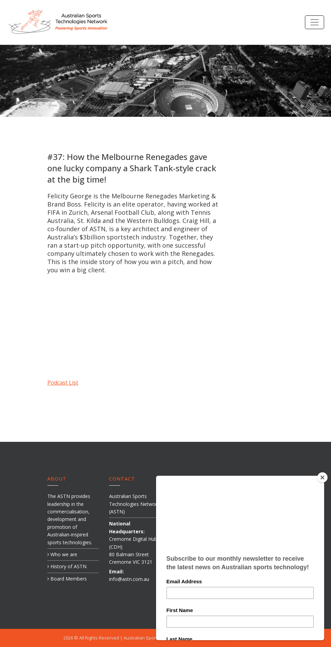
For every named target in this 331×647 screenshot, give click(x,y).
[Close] (325, 477)
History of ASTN (66, 566)
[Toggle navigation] (314, 22)
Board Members (67, 578)
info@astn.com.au (129, 579)
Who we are (62, 554)
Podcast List (62, 382)
